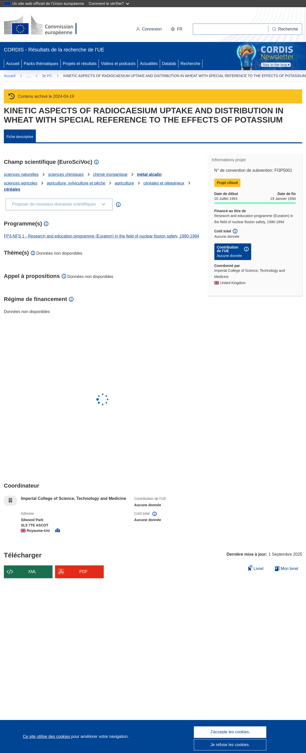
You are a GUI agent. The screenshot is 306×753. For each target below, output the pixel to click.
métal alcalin (149, 174)
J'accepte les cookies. (230, 732)
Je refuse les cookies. (230, 745)
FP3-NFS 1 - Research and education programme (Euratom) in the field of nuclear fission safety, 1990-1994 (101, 236)
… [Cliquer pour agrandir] (29, 75)
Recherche (190, 63)
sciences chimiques (66, 174)
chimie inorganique (110, 174)
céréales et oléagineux (163, 183)
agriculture (124, 183)
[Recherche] (285, 29)
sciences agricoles (20, 183)
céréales (12, 189)
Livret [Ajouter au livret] (256, 568)
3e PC (47, 76)
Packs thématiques (41, 63)
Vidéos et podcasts (118, 63)
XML (32, 571)
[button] (176, 29)
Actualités (148, 63)
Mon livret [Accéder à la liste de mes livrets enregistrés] (286, 568)
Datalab (169, 63)
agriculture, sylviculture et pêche (76, 183)
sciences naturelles (21, 174)
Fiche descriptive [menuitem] (19, 137)
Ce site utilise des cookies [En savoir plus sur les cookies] (47, 736)
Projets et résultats (80, 63)
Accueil (12, 63)
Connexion (149, 29)
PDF (83, 571)
